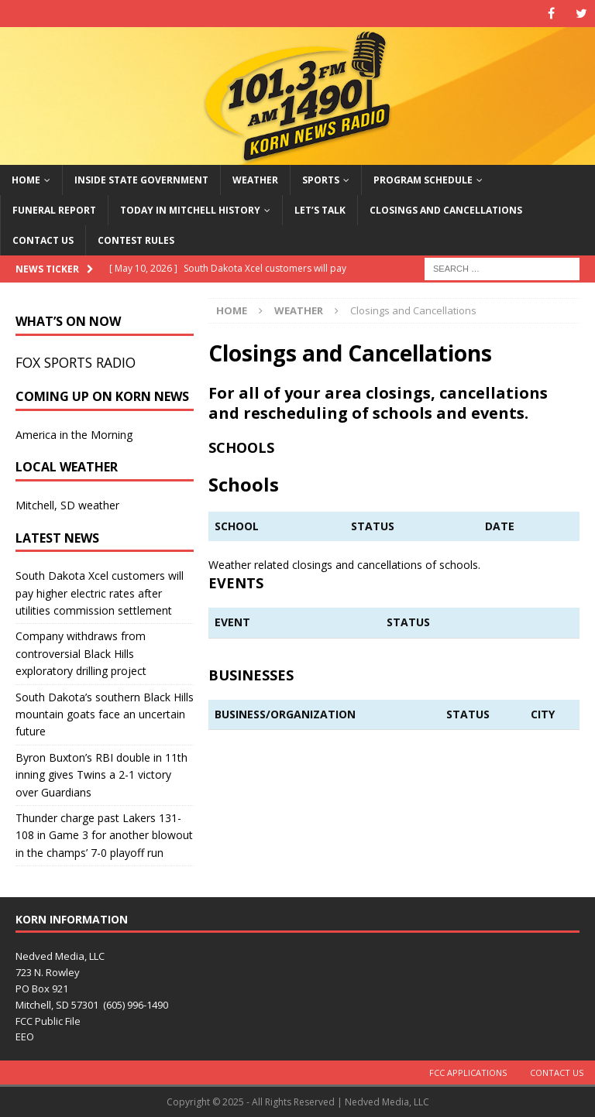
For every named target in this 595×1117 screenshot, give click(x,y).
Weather (255, 180)
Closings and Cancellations (446, 210)
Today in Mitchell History (190, 210)
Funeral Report (54, 210)
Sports (320, 180)
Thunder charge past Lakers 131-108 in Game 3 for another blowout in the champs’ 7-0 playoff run (104, 835)
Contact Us (43, 240)
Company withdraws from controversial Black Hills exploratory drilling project (80, 653)
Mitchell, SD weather (67, 505)
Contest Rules (136, 240)
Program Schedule (423, 180)
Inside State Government (141, 180)
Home (26, 180)
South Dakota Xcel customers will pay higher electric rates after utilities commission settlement (99, 593)
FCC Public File (48, 1021)
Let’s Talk (320, 210)
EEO (24, 1036)
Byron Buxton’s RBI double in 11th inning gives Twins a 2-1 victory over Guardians (101, 775)
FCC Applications (468, 1072)
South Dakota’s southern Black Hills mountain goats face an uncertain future (104, 714)
